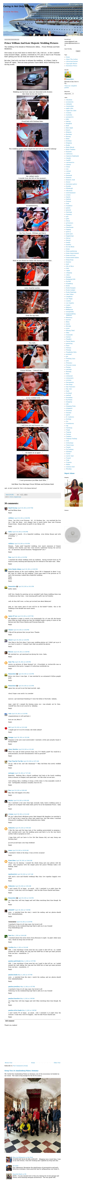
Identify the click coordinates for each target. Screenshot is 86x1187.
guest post (69, 234)
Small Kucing (12, 508)
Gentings (69, 212)
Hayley (10, 801)
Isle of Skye (70, 266)
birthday (69, 141)
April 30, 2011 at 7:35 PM (22, 910)
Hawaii (68, 240)
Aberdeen (69, 100)
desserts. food (70, 180)
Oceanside (69, 335)
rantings (69, 369)
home (68, 249)
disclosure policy (71, 184)
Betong (68, 137)
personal (69, 354)
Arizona (68, 113)
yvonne (10, 814)
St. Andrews (70, 417)
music (68, 324)
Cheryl (10, 640)
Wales (68, 465)
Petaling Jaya (70, 359)
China (68, 167)
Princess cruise (71, 365)
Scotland (69, 393)
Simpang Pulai (71, 406)
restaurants (69, 378)
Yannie (10, 630)
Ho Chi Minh (70, 247)
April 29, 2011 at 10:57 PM (25, 616)
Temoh (68, 447)
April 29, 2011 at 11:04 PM (21, 640)
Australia (69, 115)
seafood (68, 395)
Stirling (68, 419)
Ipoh (67, 264)
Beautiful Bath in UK (19, 1174)
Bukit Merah (70, 147)
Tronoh (68, 458)
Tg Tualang (69, 449)
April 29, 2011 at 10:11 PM (26, 587)
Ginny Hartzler (13, 749)
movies (68, 320)
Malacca (68, 307)
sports (68, 415)
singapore (69, 408)
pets (67, 361)
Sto (67, 421)
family (68, 197)
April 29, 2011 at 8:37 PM (25, 508)
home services (70, 256)
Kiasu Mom (12, 861)
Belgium (68, 132)
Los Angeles (70, 303)
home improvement (72, 253)
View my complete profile (70, 87)
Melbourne (69, 310)
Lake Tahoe (69, 294)
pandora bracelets (14, 999)
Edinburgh (69, 188)
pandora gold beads (14, 961)
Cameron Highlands (72, 156)
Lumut (68, 305)
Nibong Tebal (70, 331)
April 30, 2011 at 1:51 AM (26, 749)
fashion (68, 199)
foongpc (10, 737)
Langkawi (69, 297)
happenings (17, 497)
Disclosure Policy (71, 66)
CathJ (10, 532)
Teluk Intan (70, 445)
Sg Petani (69, 400)
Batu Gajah (69, 128)
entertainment (71, 193)
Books (68, 145)
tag (67, 426)
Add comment (9, 1021)
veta (9, 714)
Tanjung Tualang (71, 439)
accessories (69, 102)
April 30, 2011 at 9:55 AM (23, 828)
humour (68, 262)
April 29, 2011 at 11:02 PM (21, 630)
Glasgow (68, 225)
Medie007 (11, 910)
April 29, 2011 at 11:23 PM (19, 714)
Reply (10, 513)
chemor (68, 165)
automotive (69, 117)
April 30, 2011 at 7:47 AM (22, 773)
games (68, 208)
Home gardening (71, 251)
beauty (68, 130)
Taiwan (68, 434)
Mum (67, 322)
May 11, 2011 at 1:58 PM (27, 999)
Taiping (68, 432)
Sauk (67, 391)
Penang (68, 350)
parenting (69, 344)
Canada (68, 158)
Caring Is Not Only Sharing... (19, 6)
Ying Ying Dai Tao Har (15, 761)
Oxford (68, 337)
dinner (68, 182)
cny (67, 169)
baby (67, 119)
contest (68, 171)
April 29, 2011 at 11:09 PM (23, 662)
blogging (69, 143)
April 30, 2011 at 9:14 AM (21, 814)
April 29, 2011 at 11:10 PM (26, 674)
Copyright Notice (71, 64)
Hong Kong (69, 260)
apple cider (69, 108)
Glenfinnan (69, 227)
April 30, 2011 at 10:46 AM (24, 861)
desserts (68, 178)
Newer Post (8, 1063)
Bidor (67, 139)
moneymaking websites (71, 314)
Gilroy (68, 221)
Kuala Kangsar (71, 288)
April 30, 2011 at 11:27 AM (25, 874)
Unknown (11, 828)
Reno (67, 374)
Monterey (69, 318)
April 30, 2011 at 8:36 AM (21, 801)
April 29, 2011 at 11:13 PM (26, 686)
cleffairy (11, 518)
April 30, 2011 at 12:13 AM (19, 727)
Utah (67, 460)
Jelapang (69, 273)
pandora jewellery (14, 987)
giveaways (69, 223)
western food (70, 467)
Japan (68, 271)
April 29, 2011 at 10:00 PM (30, 569)
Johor (68, 275)
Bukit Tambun (70, 150)
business (69, 152)
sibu (67, 404)
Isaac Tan (11, 662)
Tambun (68, 437)
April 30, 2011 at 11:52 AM (23, 886)
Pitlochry (69, 363)
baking (68, 121)
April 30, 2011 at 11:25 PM (24, 922)
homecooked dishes (72, 258)
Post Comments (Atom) (20, 1066)
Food (67, 204)
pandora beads (12, 975)
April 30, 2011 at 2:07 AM (31, 761)
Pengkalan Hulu (71, 352)
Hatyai (68, 238)
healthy (68, 245)
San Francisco (70, 387)
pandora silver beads (15, 1010)
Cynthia (10, 947)
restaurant (69, 376)
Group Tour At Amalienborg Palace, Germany (21, 1071)
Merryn (10, 652)
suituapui (11, 773)
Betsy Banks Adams (14, 569)
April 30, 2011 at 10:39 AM (20, 851)
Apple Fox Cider (71, 111)
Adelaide (69, 104)
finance (68, 201)
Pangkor (68, 339)
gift (67, 217)
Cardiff (68, 160)
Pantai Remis (70, 341)
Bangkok (69, 124)
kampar (68, 277)
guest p (68, 232)
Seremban (69, 398)
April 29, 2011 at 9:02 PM (20, 532)
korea (68, 286)
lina (9, 790)
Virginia (68, 462)
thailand (69, 452)
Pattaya (68, 348)
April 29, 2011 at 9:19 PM (22, 544)
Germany (69, 214)
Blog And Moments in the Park (23, 1157)
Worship (68, 469)
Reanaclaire (12, 587)
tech (67, 441)
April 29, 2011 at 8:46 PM (22, 518)
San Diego (69, 385)
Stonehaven (70, 424)
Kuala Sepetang (71, 292)
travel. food (69, 456)
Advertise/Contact (72, 62)
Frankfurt (69, 206)
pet (67, 357)
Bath (67, 126)
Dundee (68, 186)
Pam (9, 557)
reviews (68, 380)
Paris (67, 346)
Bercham (69, 134)
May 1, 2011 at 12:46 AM (19, 936)
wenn (10, 851)
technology (69, 443)
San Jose (69, 389)
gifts (67, 219)
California (69, 154)
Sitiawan (69, 411)
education (69, 191)
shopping (69, 402)
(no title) (15, 1166)
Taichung (69, 428)
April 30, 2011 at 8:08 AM (19, 790)
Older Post (57, 1063)
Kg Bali (68, 281)
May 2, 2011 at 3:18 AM (21, 947)
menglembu (70, 312)
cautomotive (70, 163)
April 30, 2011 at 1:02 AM (21, 737)
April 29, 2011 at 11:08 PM (21, 652)
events (11, 497)
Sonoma (68, 413)
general (68, 210)
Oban (67, 333)
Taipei (68, 430)
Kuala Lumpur (70, 290)
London (68, 301)
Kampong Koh (70, 279)
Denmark (69, 175)
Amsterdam (70, 106)
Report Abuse (69, 473)
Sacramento (70, 382)
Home (33, 1063)
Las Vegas (69, 299)
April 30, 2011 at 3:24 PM (26, 898)
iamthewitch (12, 874)
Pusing (68, 367)
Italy (67, 268)
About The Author (72, 59)
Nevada (68, 326)
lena (9, 936)
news (67, 328)
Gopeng (68, 230)
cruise (68, 173)
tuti (9, 727)
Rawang (68, 372)
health (68, 243)
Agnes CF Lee (12, 616)
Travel (68, 454)
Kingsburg (69, 284)
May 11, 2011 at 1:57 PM (28, 961)
